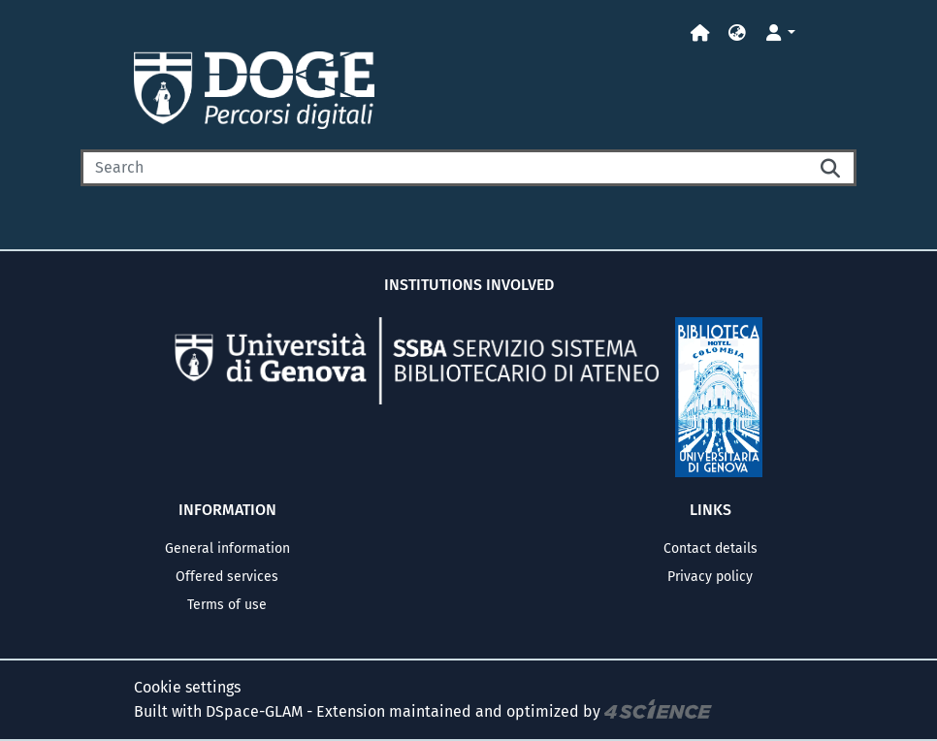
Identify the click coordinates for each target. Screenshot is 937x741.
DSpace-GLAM (254, 711)
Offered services (227, 576)
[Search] (444, 167)
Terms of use (227, 604)
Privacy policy (710, 576)
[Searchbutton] (831, 167)
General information (227, 548)
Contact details (710, 548)
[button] (737, 33)
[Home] (700, 33)
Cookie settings (187, 687)
